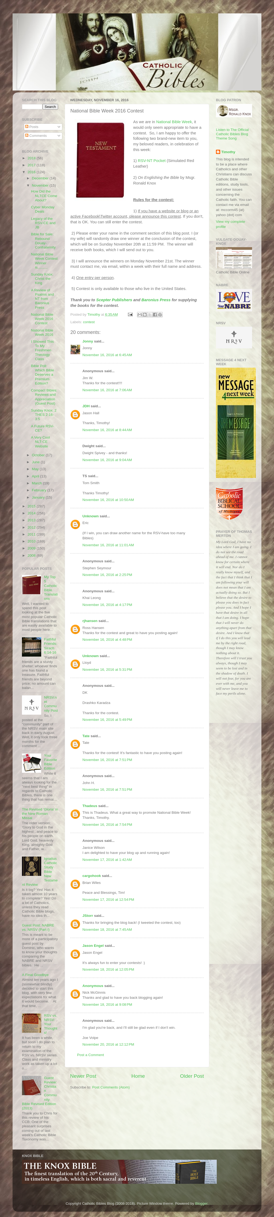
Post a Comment (90, 1055)
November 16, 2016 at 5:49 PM (107, 720)
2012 (32, 527)
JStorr (87, 916)
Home (138, 1076)
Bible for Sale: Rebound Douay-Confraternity (43, 240)
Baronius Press (156, 300)
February (39, 490)
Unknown (90, 516)
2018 (32, 158)
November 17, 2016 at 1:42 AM (107, 860)
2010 (32, 541)
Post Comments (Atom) (111, 1087)
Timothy (228, 152)
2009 (32, 548)
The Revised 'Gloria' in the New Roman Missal (40, 813)
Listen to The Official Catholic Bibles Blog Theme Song (232, 134)
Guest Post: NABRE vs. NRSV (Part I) (38, 927)
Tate (86, 736)
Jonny (87, 341)
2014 (32, 513)
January (39, 497)
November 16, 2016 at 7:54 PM (107, 825)
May (36, 469)
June (36, 462)
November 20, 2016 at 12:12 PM (108, 1044)
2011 (32, 534)
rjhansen (89, 621)
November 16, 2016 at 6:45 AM (107, 355)
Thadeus (89, 806)
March (37, 483)
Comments (36, 136)
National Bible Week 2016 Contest (42, 318)
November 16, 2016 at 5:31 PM (107, 670)
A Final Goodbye (35, 975)
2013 (32, 520)
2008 (32, 555)
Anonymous (92, 986)
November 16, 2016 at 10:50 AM (108, 500)
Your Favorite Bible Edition (50, 762)
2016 (32, 172)
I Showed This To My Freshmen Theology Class (42, 350)
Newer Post (83, 1076)
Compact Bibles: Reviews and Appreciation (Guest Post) (44, 396)
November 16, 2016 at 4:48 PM (107, 640)
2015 (32, 506)
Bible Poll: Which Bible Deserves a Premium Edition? (42, 374)
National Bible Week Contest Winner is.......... (44, 260)
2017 (32, 165)
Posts (32, 127)
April (36, 476)
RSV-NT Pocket (152, 161)
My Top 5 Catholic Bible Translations (51, 588)
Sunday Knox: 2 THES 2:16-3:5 (43, 414)
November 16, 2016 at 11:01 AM (108, 545)
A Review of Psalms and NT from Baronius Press (42, 299)
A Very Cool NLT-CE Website (40, 441)
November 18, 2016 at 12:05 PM (108, 969)
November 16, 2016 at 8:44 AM (107, 430)
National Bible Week (174, 122)
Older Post (192, 1076)
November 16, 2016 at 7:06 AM (107, 390)
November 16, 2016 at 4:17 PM (107, 605)
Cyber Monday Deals (43, 209)
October (39, 455)
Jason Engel (93, 946)
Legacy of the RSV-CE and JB (43, 223)
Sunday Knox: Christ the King (42, 278)
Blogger (201, 1203)
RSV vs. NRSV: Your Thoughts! (50, 1024)
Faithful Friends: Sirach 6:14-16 (50, 645)
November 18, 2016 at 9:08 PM (107, 1005)
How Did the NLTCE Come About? (44, 195)
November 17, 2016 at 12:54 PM (108, 900)
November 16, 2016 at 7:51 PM (107, 760)
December (41, 178)
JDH (86, 406)
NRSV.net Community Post (51, 704)
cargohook (91, 876)
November (41, 185)
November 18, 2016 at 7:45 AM (107, 930)
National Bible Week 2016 (42, 332)
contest (89, 322)
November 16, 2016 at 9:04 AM (107, 460)
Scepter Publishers (114, 300)
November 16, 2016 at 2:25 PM (107, 575)
